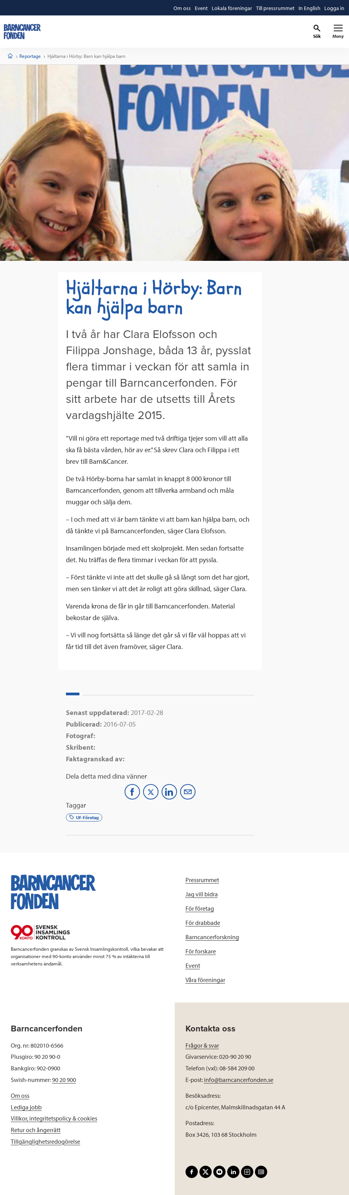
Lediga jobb (26, 1107)
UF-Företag (84, 817)
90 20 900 (64, 1079)
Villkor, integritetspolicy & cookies (54, 1118)
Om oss (20, 1095)
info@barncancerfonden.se (238, 1079)
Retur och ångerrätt (36, 1130)
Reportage (30, 56)
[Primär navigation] (338, 31)
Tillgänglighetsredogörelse (45, 1141)
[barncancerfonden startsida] (22, 31)
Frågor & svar (202, 1045)
